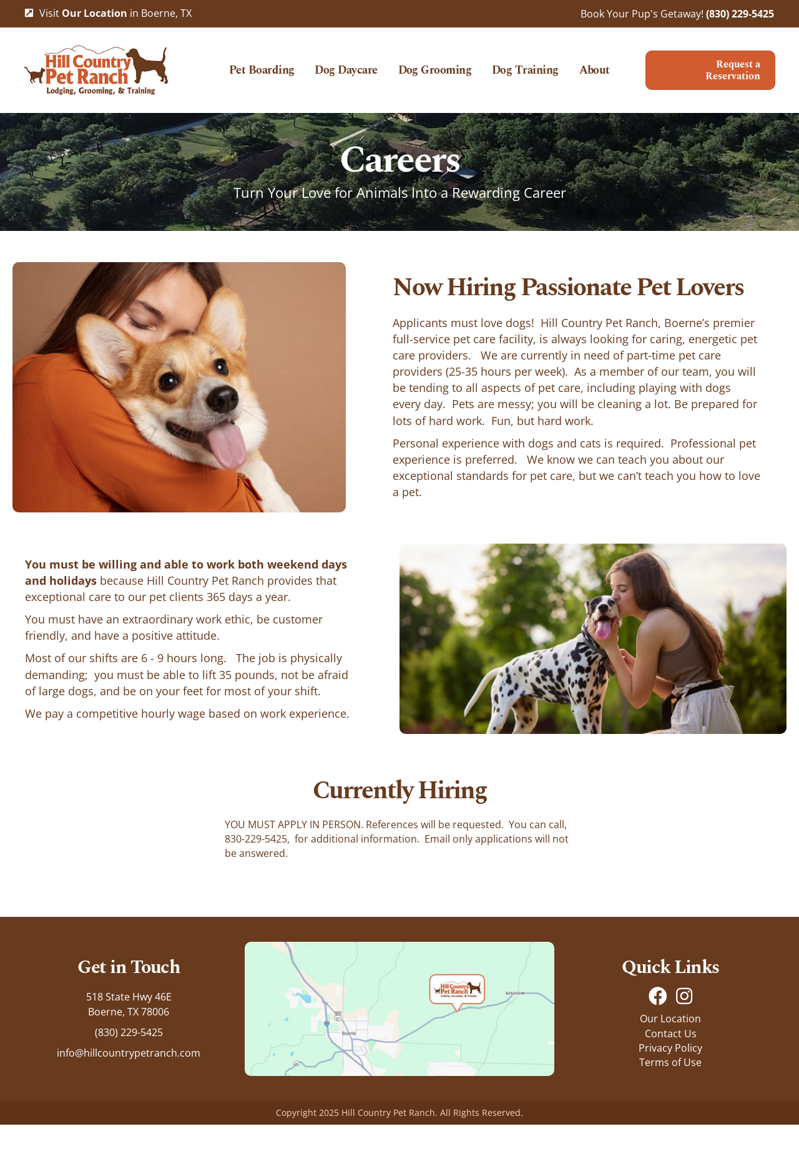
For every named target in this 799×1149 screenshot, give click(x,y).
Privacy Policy (670, 1072)
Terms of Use (670, 1086)
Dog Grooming (461, 67)
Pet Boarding (287, 67)
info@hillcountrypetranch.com (128, 1077)
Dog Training (550, 67)
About (419, 97)
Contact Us (671, 1058)
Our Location (670, 1043)
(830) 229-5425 (740, 14)
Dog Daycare (372, 67)
